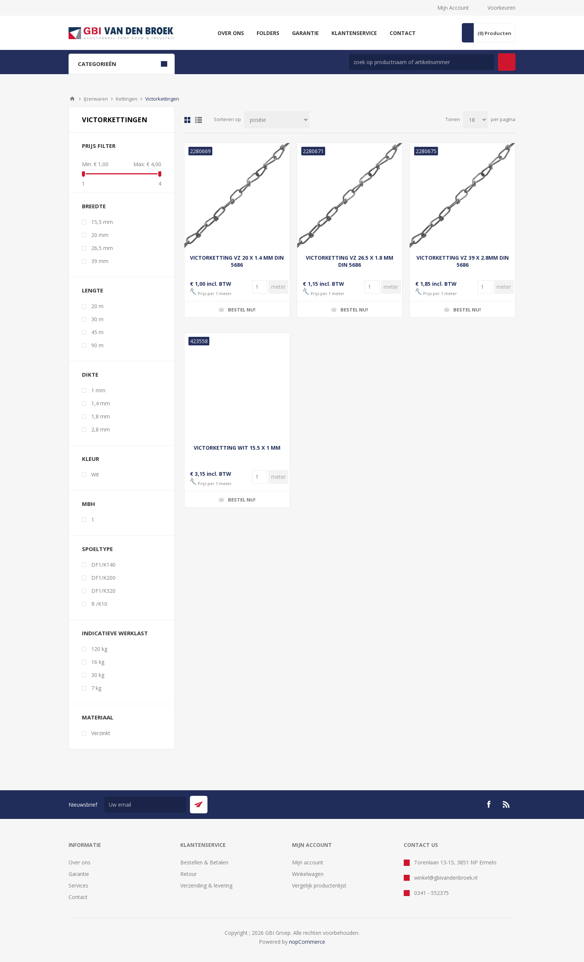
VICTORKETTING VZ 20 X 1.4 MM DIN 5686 (237, 261)
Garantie (79, 873)
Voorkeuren (501, 7)
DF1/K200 (103, 577)
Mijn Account (453, 7)
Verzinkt (100, 733)
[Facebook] (489, 804)
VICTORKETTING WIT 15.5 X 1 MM (237, 447)
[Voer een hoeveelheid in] (259, 287)
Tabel (187, 120)
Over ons (80, 862)
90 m (97, 345)
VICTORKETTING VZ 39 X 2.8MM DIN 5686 (462, 261)
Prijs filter (98, 145)
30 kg (97, 674)
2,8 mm (100, 429)
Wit (95, 474)
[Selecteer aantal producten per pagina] (475, 119)
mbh (88, 503)
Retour (188, 873)
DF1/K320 (103, 590)
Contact (78, 897)
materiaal (97, 717)
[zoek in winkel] (421, 62)
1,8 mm (100, 416)
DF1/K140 (103, 564)
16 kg (97, 661)
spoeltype (97, 549)
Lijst (198, 120)
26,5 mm (102, 247)
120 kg (99, 648)
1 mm (98, 390)
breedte (94, 206)
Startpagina (72, 99)
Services (78, 885)
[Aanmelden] (145, 805)
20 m (97, 306)
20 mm (99, 234)
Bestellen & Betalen (204, 862)
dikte (90, 374)
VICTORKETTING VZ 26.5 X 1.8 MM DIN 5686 (349, 261)
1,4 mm (100, 403)
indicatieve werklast (115, 633)
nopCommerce (307, 941)
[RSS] (506, 804)
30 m (97, 319)
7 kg (96, 688)
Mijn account (307, 862)
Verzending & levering (206, 885)
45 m (97, 332)
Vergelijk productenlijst (319, 885)
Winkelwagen (308, 873)
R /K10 (99, 603)
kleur (90, 458)
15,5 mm (102, 221)
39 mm (99, 261)
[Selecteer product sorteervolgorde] (276, 119)
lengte (92, 290)
